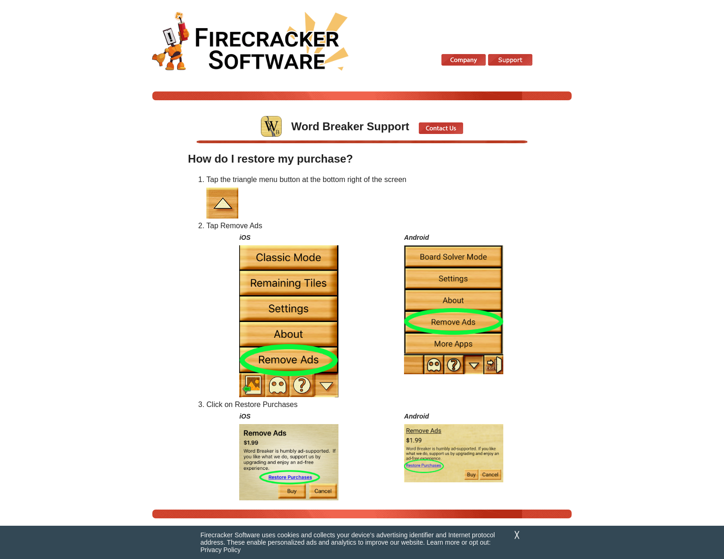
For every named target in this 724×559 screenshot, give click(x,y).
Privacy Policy (220, 549)
